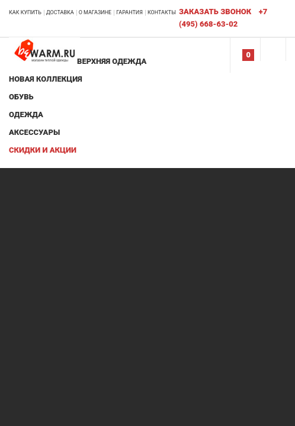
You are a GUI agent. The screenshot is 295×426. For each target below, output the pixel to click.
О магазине (95, 12)
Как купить (25, 12)
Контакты (162, 12)
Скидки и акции (42, 150)
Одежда (26, 114)
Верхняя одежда (111, 61)
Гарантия (129, 12)
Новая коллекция (45, 79)
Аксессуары (34, 132)
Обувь (21, 96)
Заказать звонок (215, 11)
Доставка (60, 12)
